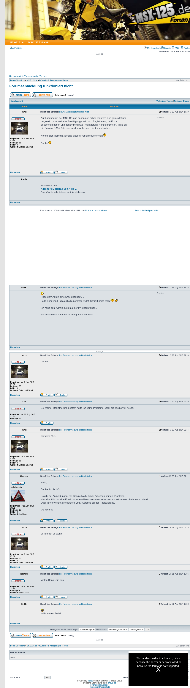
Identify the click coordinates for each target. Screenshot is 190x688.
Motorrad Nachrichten (96, 210)
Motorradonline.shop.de (99, 685)
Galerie (166, 48)
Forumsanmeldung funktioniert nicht (41, 86)
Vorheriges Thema (164, 101)
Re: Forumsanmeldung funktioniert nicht (75, 288)
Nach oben (15, 172)
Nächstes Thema (181, 101)
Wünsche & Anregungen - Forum (53, 80)
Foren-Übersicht (17, 80)
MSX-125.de (16, 42)
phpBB (90, 681)
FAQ (175, 48)
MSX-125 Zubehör (38, 42)
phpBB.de (112, 683)
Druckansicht (17, 101)
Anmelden (16, 48)
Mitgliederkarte (152, 48)
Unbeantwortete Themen (20, 76)
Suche (185, 48)
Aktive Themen (40, 76)
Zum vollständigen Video (147, 210)
